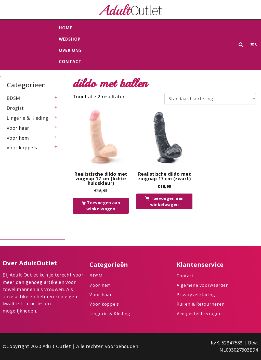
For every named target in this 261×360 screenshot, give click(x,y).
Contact (70, 61)
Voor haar (18, 128)
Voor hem (18, 138)
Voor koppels (22, 148)
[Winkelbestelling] (210, 99)
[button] (241, 45)
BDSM (13, 98)
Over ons (70, 50)
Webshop (70, 39)
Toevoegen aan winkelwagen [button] (103, 206)
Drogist (15, 108)
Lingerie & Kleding (27, 118)
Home (65, 28)
